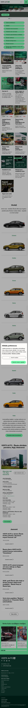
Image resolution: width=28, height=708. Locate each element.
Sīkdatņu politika (16, 353)
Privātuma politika (6, 353)
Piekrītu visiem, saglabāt (18, 362)
